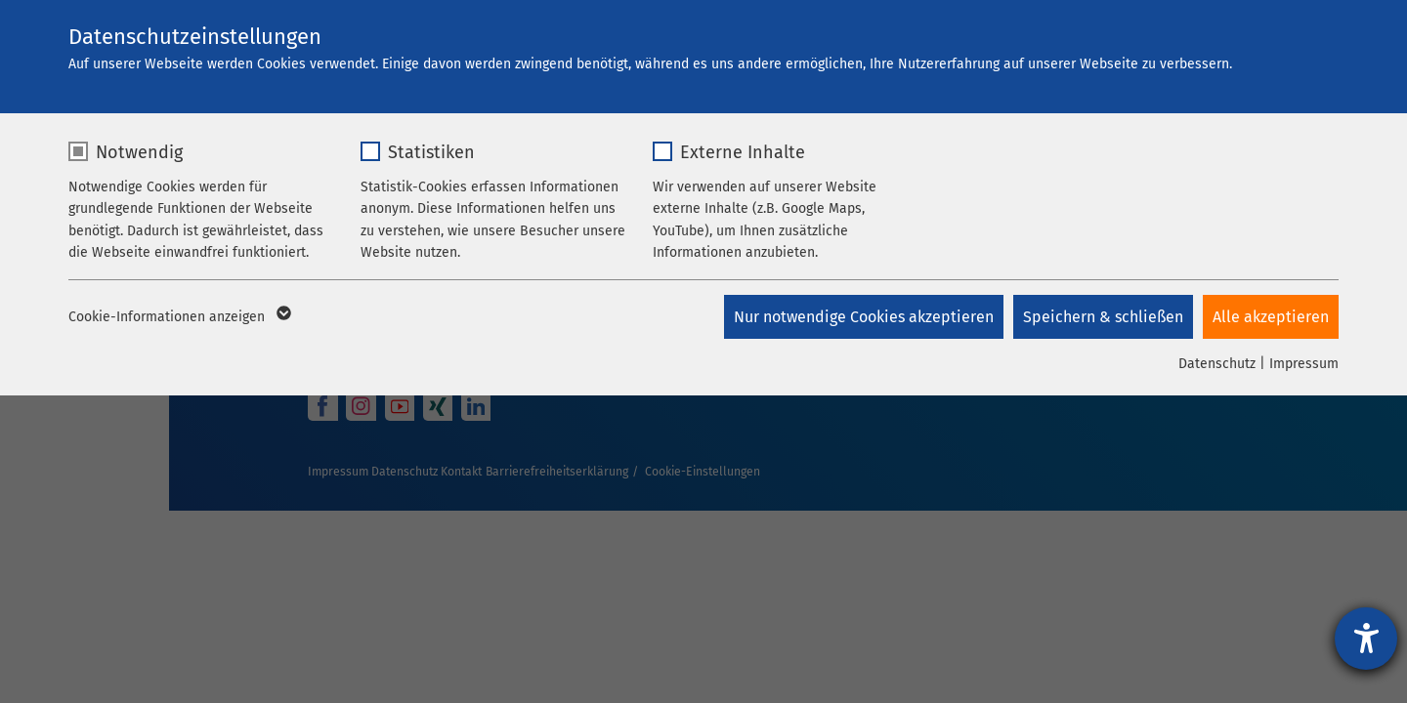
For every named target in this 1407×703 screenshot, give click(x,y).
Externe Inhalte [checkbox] (742, 152)
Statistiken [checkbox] (431, 152)
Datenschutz (1217, 363)
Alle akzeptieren (1271, 317)
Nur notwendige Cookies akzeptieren (864, 317)
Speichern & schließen (1103, 317)
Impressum (1304, 363)
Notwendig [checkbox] (139, 152)
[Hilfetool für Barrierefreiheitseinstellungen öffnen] (1366, 638)
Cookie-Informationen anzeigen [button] (178, 317)
